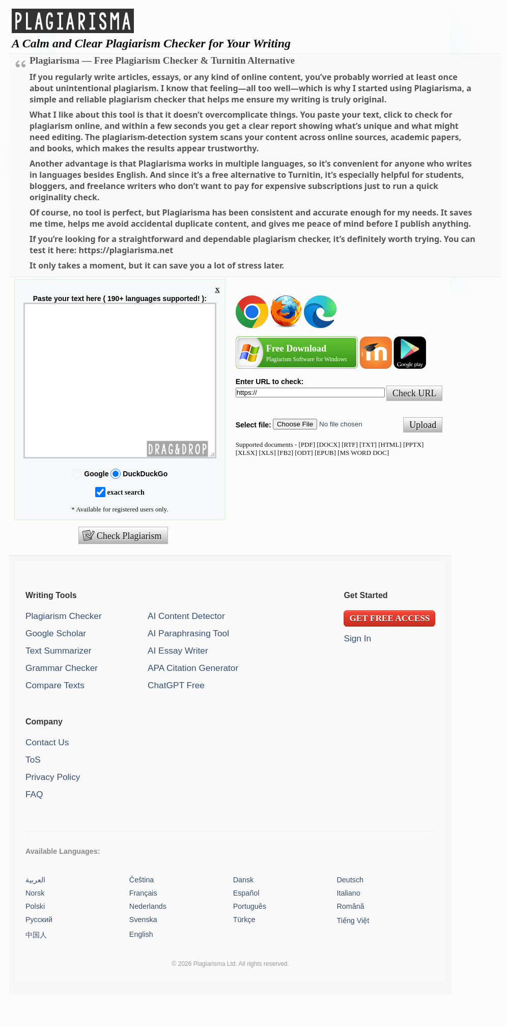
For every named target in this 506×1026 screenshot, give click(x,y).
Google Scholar (55, 664)
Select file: (253, 425)
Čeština (141, 910)
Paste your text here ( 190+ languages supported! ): (120, 298)
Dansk (243, 910)
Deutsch (350, 910)
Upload (422, 425)
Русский (38, 950)
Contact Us (47, 773)
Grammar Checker (61, 698)
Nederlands (147, 937)
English (141, 965)
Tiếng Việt (353, 951)
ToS (33, 790)
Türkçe (244, 950)
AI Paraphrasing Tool (188, 664)
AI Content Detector (186, 646)
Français (143, 924)
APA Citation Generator (193, 698)
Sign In (357, 669)
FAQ (34, 825)
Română (350, 937)
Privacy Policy (52, 807)
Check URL (414, 393)
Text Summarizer (58, 681)
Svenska (143, 950)
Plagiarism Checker (63, 646)
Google (96, 504)
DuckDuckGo (144, 504)
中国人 (36, 965)
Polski (35, 937)
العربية (35, 910)
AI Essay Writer (178, 681)
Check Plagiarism (129, 566)
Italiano (348, 924)
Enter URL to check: (270, 381)
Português (249, 937)
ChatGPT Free (176, 716)
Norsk (34, 924)
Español (246, 924)
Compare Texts (55, 716)
